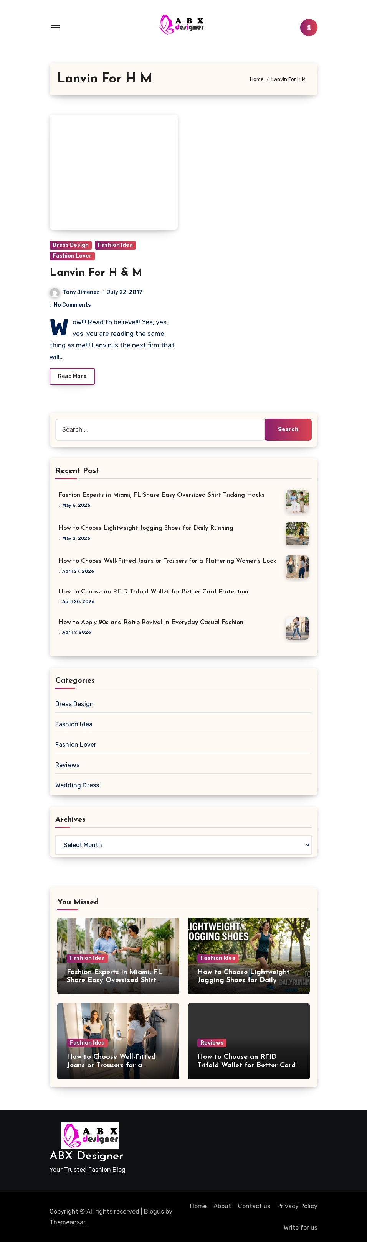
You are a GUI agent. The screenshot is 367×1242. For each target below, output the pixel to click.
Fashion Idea (115, 245)
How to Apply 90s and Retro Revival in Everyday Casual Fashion (150, 622)
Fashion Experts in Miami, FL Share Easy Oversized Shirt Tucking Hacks (161, 495)
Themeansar (67, 1222)
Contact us (254, 1206)
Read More (72, 376)
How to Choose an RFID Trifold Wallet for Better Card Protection (153, 592)
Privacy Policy (297, 1206)
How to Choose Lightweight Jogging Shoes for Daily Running (145, 528)
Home (198, 1206)
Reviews (67, 765)
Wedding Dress (77, 785)
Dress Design (71, 245)
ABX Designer (86, 1156)
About (222, 1206)
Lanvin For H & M (96, 273)
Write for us (300, 1227)
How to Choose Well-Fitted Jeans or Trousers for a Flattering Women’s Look (167, 561)
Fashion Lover (72, 256)
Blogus (154, 1211)
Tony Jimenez (74, 292)
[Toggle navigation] (56, 27)
